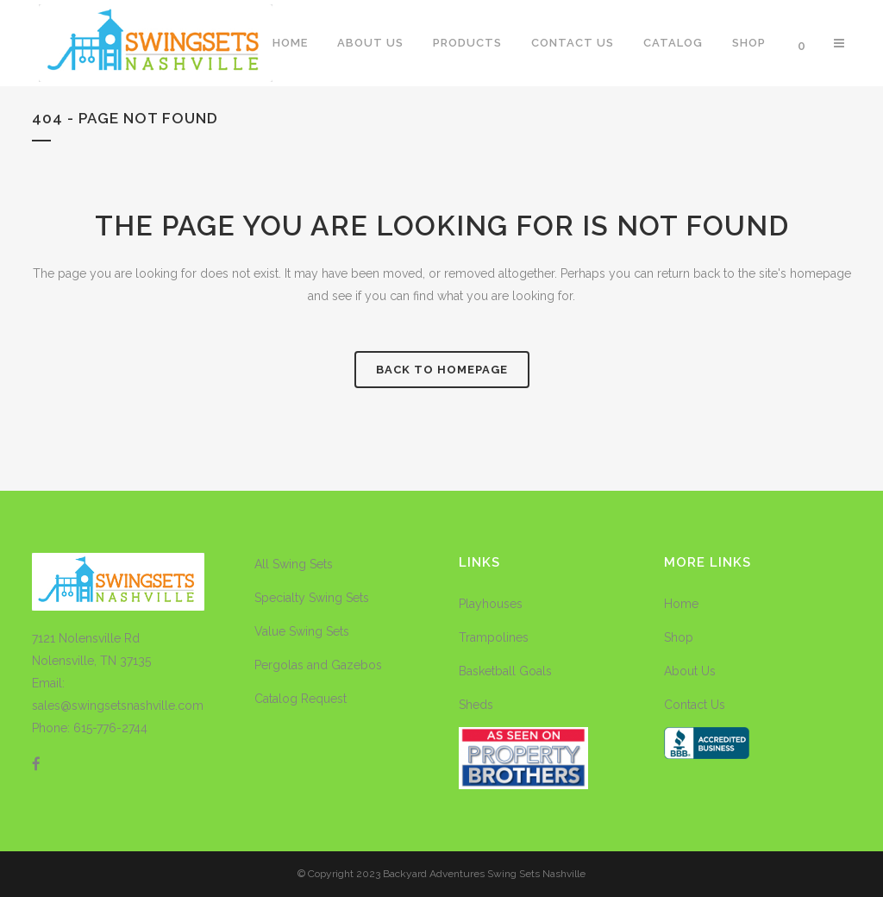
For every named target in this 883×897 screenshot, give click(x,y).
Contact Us (694, 705)
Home (681, 604)
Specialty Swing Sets (311, 598)
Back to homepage (442, 369)
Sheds (476, 705)
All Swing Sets (293, 564)
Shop (678, 637)
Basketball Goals (505, 671)
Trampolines (494, 637)
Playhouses (491, 604)
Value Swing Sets (301, 631)
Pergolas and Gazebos (318, 665)
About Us (690, 671)
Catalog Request (300, 699)
